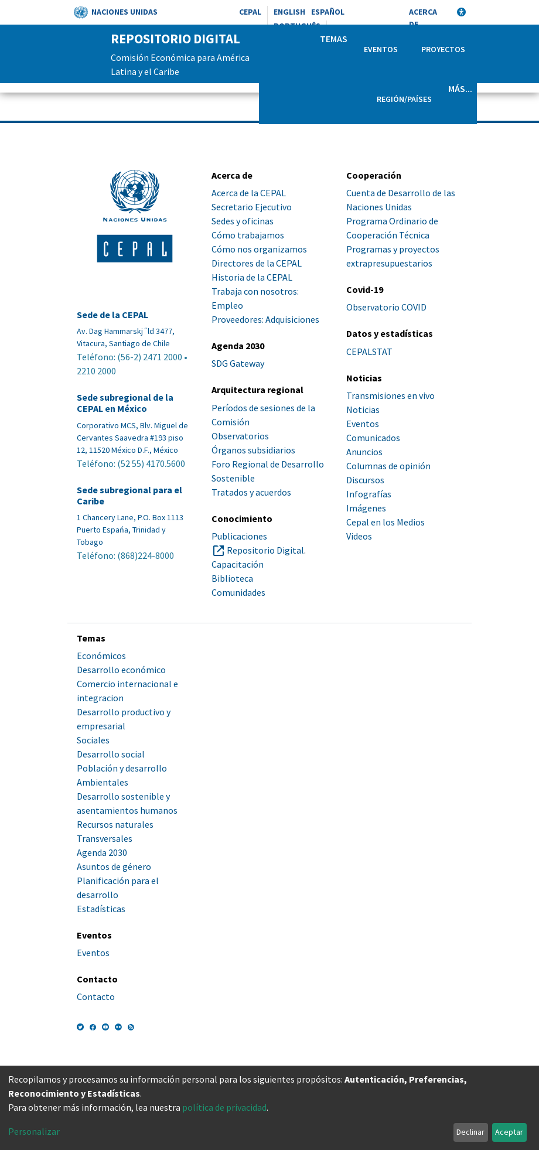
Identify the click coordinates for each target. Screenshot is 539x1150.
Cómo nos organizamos (259, 249)
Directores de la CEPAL (256, 263)
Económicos (101, 655)
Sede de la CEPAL (112, 314)
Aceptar (509, 1132)
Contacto (96, 996)
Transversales (104, 838)
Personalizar (34, 1131)
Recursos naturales (115, 824)
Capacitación (237, 564)
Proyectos (443, 49)
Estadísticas (101, 908)
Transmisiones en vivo (390, 395)
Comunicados (373, 437)
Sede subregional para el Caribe (129, 495)
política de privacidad (224, 1107)
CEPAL (250, 11)
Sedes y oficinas (242, 221)
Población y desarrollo (122, 768)
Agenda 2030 (102, 852)
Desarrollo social (111, 754)
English (289, 11)
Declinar (470, 1132)
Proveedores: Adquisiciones (265, 319)
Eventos (381, 49)
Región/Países (404, 99)
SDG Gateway (237, 363)
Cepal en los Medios (385, 522)
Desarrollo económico (121, 669)
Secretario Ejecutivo (251, 207)
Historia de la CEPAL (251, 277)
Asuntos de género (114, 866)
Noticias (363, 409)
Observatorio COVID (386, 307)
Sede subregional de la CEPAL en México (125, 403)
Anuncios (364, 452)
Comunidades (238, 592)
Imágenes (366, 508)
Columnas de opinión (388, 466)
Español (327, 11)
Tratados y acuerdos (251, 492)
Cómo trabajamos (247, 235)
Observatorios (240, 436)
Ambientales (102, 782)
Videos (359, 536)
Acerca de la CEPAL (248, 193)
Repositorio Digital (265, 550)
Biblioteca (232, 578)
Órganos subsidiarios (253, 450)
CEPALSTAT (369, 351)
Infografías (368, 494)
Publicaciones (239, 536)
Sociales (93, 740)
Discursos (365, 480)
